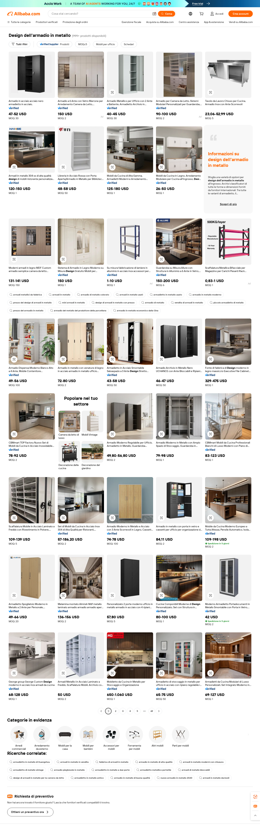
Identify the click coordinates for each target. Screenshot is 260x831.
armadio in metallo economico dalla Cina (135, 310)
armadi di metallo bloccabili (194, 770)
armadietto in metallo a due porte (111, 770)
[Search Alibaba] (100, 14)
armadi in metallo (59, 294)
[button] (154, 14)
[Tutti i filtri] (19, 44)
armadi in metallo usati (129, 294)
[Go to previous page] (101, 711)
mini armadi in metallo (71, 302)
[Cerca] (166, 14)
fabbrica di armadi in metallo (112, 762)
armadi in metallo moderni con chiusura (201, 762)
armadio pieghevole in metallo (67, 770)
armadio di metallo (152, 302)
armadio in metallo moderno (205, 294)
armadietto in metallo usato (166, 294)
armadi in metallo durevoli (214, 777)
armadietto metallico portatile (153, 770)
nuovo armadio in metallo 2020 (174, 777)
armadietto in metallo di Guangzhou (30, 762)
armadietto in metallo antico (87, 777)
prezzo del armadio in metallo (26, 310)
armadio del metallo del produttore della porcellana (78, 310)
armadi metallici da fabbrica (26, 294)
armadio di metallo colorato (93, 294)
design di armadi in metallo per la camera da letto (37, 777)
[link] (255, 796)
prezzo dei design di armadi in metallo (31, 302)
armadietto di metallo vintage (27, 770)
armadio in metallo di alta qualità (153, 762)
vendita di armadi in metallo (187, 302)
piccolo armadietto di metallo (227, 302)
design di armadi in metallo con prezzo (113, 302)
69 (152, 711)
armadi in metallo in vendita (73, 762)
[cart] (202, 14)
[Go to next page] (159, 711)
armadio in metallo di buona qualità (130, 777)
